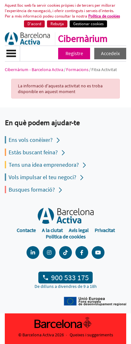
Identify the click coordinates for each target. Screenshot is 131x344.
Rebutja (57, 23)
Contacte (26, 230)
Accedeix (110, 53)
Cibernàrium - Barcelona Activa (34, 69)
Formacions (77, 69)
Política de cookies (104, 16)
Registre (74, 53)
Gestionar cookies (88, 23)
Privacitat (105, 230)
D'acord (34, 23)
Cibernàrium (82, 39)
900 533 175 (70, 277)
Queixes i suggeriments (91, 335)
